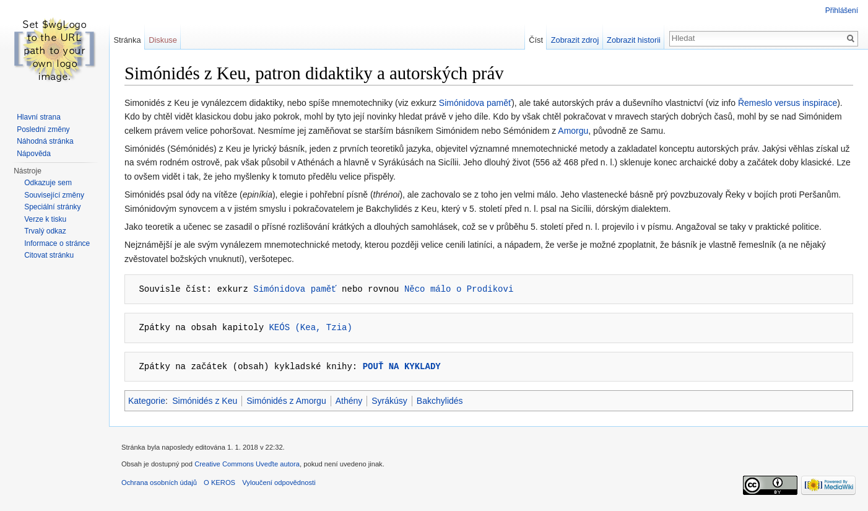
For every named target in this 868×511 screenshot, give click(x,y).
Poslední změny (43, 129)
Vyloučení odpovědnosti (278, 482)
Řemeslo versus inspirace (787, 103)
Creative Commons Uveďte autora (247, 464)
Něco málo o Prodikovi (458, 289)
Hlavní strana (39, 117)
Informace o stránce (57, 243)
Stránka (127, 40)
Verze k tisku (45, 219)
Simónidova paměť (475, 103)
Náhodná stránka (45, 141)
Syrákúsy (389, 401)
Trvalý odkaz (45, 231)
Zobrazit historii (634, 40)
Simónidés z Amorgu (286, 401)
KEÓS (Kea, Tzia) (310, 327)
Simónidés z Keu (204, 401)
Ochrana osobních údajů (159, 482)
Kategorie (146, 401)
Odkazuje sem (48, 182)
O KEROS (219, 482)
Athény (349, 401)
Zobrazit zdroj (575, 40)
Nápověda (34, 153)
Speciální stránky (52, 207)
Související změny (54, 195)
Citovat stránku (49, 255)
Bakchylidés (440, 401)
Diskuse (163, 40)
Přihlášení (841, 10)
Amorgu (573, 131)
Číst (536, 40)
